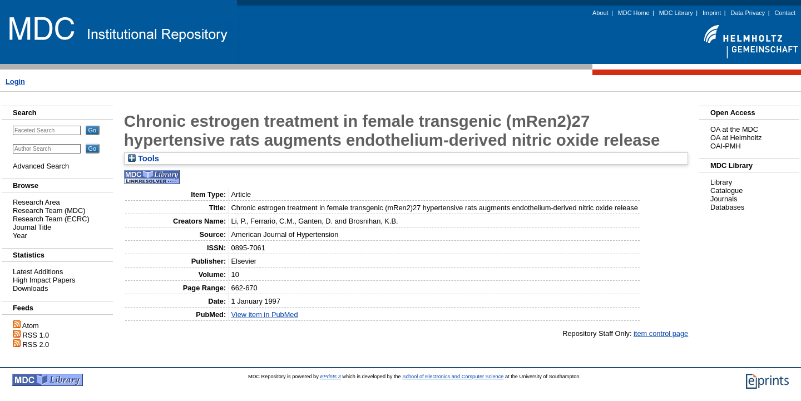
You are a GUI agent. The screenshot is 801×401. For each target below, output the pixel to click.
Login (15, 81)
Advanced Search (41, 166)
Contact (785, 12)
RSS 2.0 (36, 344)
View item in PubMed (264, 314)
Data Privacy (748, 12)
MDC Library (676, 12)
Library (721, 182)
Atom (30, 325)
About (600, 12)
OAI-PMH (725, 146)
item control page (661, 333)
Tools (143, 158)
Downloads (30, 288)
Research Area (36, 202)
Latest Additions (38, 272)
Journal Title (32, 227)
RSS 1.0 (36, 335)
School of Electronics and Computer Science (452, 376)
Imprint (712, 12)
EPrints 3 (330, 376)
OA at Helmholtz (736, 137)
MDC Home (634, 12)
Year (20, 235)
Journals (723, 199)
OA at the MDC (734, 129)
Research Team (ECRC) (51, 219)
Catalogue (726, 190)
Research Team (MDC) (49, 210)
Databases (727, 207)
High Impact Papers (44, 280)
